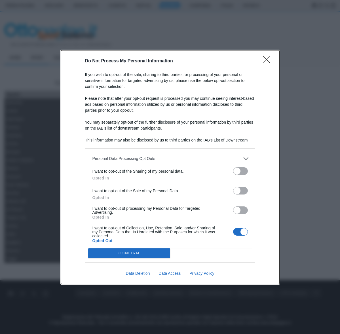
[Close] (268, 61)
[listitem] (170, 159)
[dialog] (170, 167)
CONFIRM (129, 253)
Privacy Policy (201, 273)
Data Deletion (138, 273)
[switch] (240, 171)
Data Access (170, 273)
